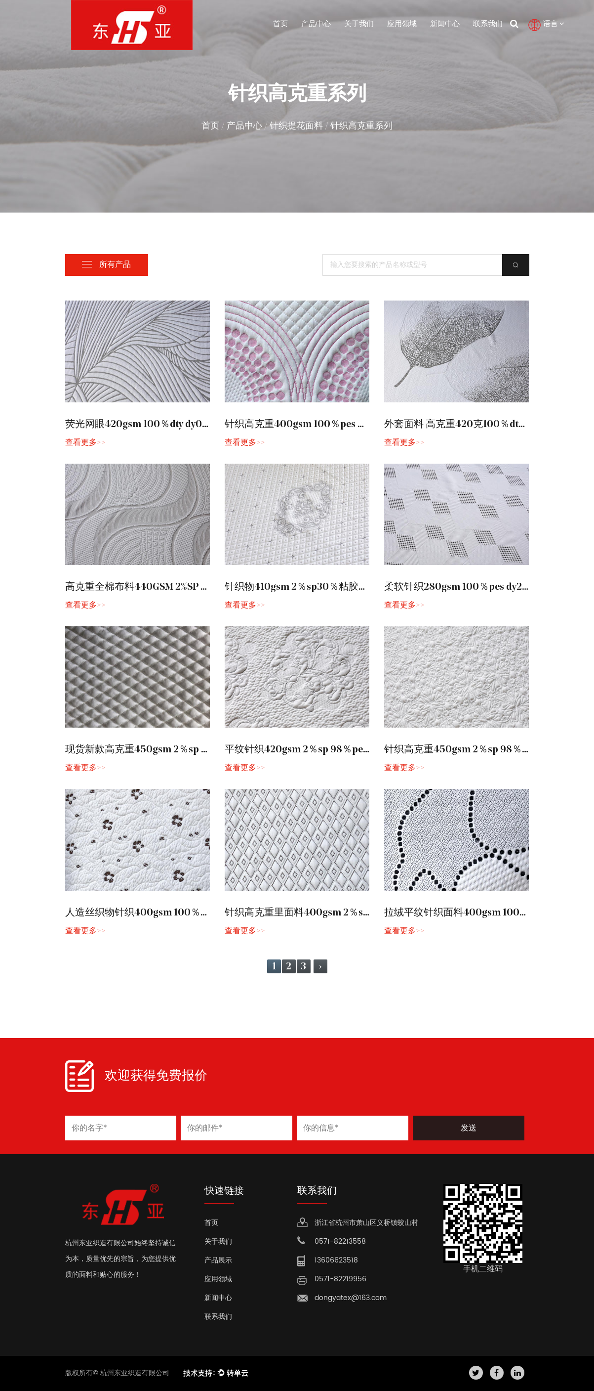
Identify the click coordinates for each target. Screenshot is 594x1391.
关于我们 (359, 24)
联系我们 (488, 24)
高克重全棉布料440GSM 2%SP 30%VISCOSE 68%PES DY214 (195, 587)
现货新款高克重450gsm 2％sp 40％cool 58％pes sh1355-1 (193, 750)
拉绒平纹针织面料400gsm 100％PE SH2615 (481, 913)
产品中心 (316, 24)
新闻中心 (445, 24)
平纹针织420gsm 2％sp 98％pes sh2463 (314, 750)
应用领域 (402, 24)
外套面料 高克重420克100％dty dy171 (466, 425)
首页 (280, 24)
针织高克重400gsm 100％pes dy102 (304, 425)
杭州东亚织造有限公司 (135, 1373)
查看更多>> (85, 443)
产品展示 (218, 1260)
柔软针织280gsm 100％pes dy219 (458, 587)
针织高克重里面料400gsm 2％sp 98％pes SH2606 (336, 913)
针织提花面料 (296, 126)
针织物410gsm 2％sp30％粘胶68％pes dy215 (324, 587)
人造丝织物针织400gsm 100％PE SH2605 (158, 913)
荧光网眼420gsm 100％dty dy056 (139, 425)
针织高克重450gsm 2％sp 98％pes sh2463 (478, 750)
